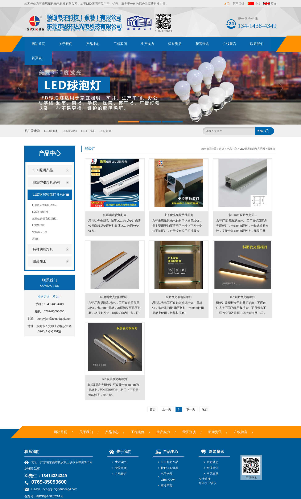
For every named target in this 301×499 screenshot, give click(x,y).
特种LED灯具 (169, 468)
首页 (221, 148)
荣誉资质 (175, 44)
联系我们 (257, 44)
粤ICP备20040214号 (49, 496)
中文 (258, 3)
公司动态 (212, 462)
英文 (274, 3)
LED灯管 (105, 131)
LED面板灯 (70, 131)
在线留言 (229, 44)
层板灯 (271, 148)
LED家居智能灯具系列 (252, 148)
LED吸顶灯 (51, 131)
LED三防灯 (88, 131)
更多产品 (167, 485)
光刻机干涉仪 (207, 483)
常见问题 (212, 473)
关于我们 (65, 44)
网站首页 (38, 44)
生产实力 (147, 44)
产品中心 (93, 44)
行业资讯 (212, 468)
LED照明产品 (169, 462)
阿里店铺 (234, 3)
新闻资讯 (202, 44)
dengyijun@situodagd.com (54, 318)
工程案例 (120, 44)
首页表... (38, 58)
